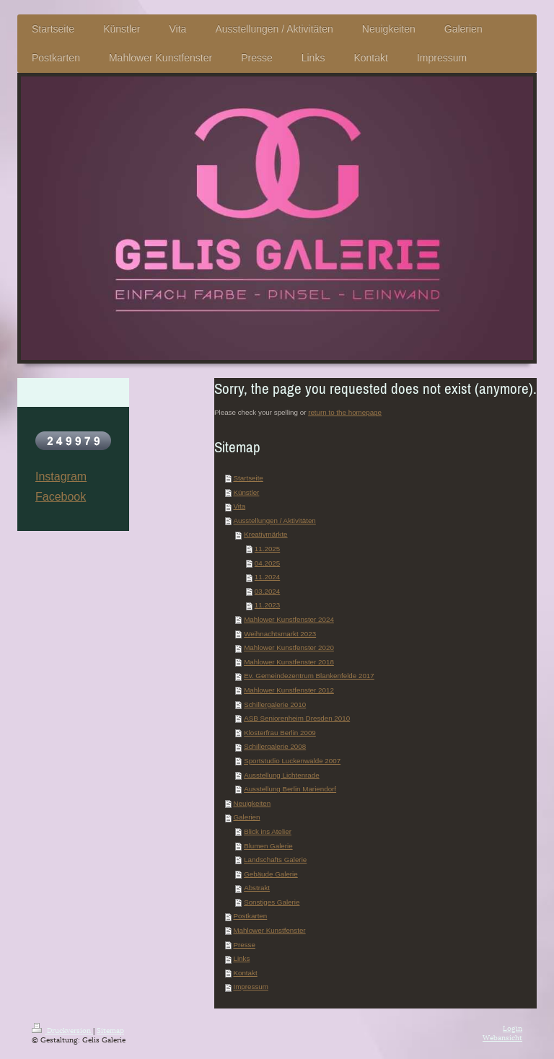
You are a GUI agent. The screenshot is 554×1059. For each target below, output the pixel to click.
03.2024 (267, 591)
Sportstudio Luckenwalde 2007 (292, 761)
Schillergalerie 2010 (275, 704)
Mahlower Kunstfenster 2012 (289, 690)
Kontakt (245, 973)
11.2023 (267, 605)
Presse (244, 945)
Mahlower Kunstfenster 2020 (289, 647)
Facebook (60, 497)
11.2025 (267, 549)
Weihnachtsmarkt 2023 (280, 634)
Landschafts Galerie (275, 860)
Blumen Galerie (268, 846)
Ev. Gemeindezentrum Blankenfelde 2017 (309, 676)
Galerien (246, 817)
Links (241, 958)
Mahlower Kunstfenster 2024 (289, 619)
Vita (239, 506)
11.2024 (267, 577)
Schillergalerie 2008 (275, 746)
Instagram (61, 476)
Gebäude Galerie (271, 874)
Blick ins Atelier (267, 831)
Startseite (248, 478)
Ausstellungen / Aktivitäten (274, 520)
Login (512, 1027)
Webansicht (502, 1037)
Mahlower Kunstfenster (269, 930)
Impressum (250, 986)
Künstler (246, 492)
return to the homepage (345, 412)
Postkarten (250, 916)
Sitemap (110, 1029)
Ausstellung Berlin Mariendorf (290, 789)
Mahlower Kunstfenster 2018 (289, 662)
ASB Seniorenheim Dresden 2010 (297, 718)
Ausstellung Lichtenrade (282, 775)
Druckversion (62, 1029)
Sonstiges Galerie (271, 902)
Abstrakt (257, 888)
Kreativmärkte (265, 534)
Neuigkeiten (252, 803)
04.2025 (267, 563)
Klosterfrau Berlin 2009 (280, 733)
